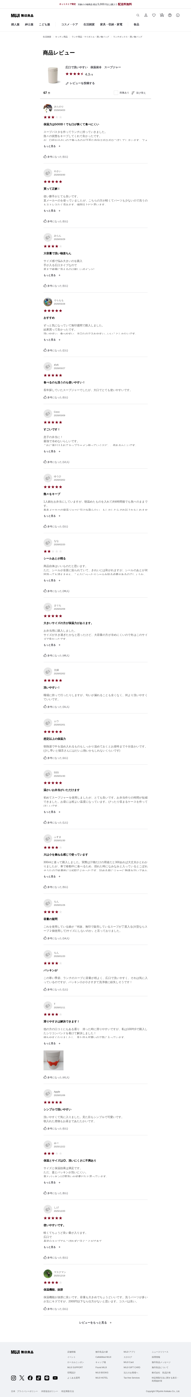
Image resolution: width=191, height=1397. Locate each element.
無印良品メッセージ (161, 1362)
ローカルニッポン (75, 1362)
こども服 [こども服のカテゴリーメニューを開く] (44, 24)
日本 (13, 1391)
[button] (138, 15)
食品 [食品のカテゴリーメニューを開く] (136, 24)
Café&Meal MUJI (103, 1357)
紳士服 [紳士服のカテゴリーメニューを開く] (29, 24)
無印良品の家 (101, 1352)
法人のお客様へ (131, 1372)
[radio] (67, 73)
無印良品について (160, 1367)
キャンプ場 (100, 1362)
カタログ (128, 1357)
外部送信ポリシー (49, 1391)
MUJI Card (129, 1362)
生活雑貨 (47, 37)
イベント (71, 1357)
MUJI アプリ (129, 1352)
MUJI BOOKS (101, 1372)
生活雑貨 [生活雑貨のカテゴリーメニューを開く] (89, 24)
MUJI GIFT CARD (132, 1367)
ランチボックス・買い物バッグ (127, 37)
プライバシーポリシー (27, 1391)
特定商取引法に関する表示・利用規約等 (165, 1379)
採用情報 (156, 1357)
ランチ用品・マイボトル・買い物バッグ (90, 37)
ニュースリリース (160, 1352)
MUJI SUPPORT (75, 1367)
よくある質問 (73, 1378)
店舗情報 (71, 1352)
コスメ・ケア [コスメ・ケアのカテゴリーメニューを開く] (69, 24)
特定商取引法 (67, 1391)
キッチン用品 (61, 37)
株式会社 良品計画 (161, 1372)
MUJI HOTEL (101, 1378)
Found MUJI (101, 1367)
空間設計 (71, 1372)
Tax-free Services (132, 1378)
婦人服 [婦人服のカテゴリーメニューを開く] (15, 24)
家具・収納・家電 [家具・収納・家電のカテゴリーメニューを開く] (111, 24)
